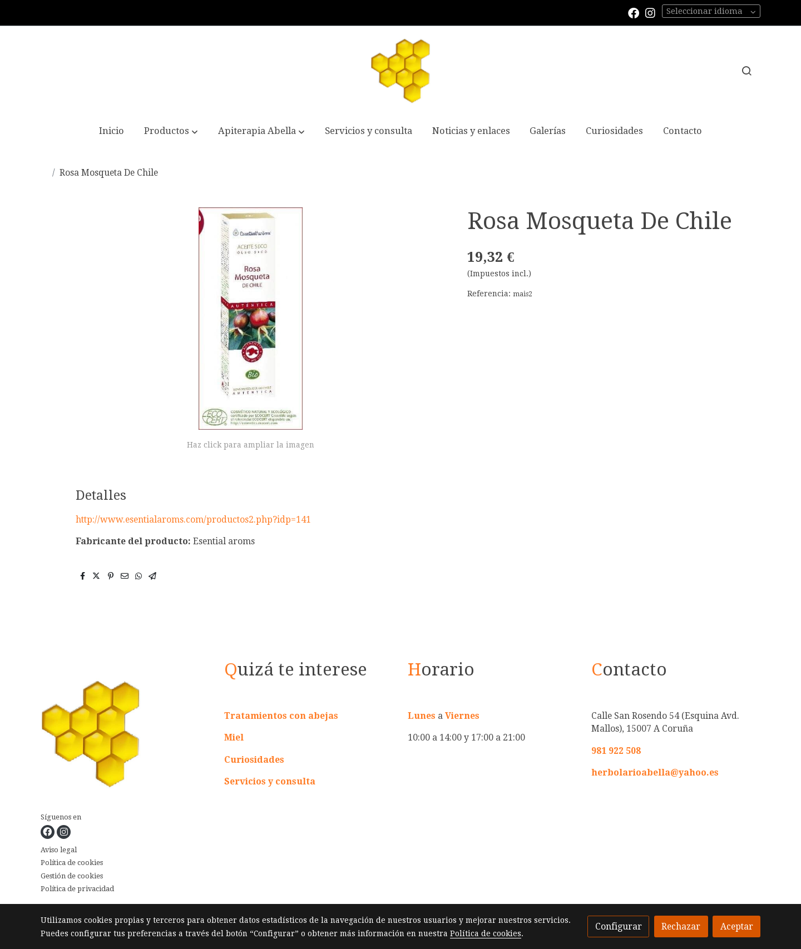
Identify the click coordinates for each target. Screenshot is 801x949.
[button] (171, 131)
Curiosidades (254, 759)
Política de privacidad (77, 889)
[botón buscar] (746, 70)
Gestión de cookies (72, 876)
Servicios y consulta (269, 781)
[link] (400, 70)
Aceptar (736, 926)
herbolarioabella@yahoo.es (655, 772)
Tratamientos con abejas (281, 715)
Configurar (618, 926)
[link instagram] (650, 12)
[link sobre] (125, 736)
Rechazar (680, 926)
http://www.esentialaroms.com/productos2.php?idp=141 (193, 519)
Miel (234, 737)
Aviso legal (59, 850)
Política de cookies (72, 862)
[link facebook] (633, 12)
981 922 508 (616, 751)
